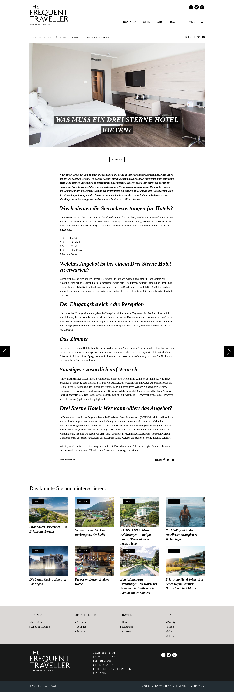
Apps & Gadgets (40, 626)
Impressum (103, 660)
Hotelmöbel (158, 352)
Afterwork (128, 631)
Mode (170, 626)
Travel (173, 22)
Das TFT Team (105, 652)
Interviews (37, 622)
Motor (170, 631)
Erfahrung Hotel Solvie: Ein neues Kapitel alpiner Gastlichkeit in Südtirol (184, 584)
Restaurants (129, 626)
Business (130, 22)
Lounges (81, 626)
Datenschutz (105, 656)
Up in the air (152, 22)
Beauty (171, 622)
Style (190, 22)
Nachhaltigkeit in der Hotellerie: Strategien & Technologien (181, 535)
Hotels (63, 37)
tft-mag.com (35, 37)
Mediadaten (104, 665)
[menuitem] (130, 22)
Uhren (170, 636)
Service (81, 631)
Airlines (81, 622)
